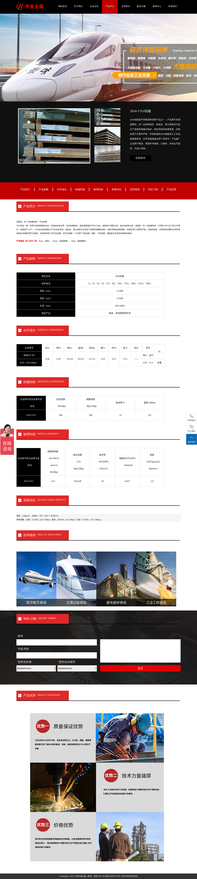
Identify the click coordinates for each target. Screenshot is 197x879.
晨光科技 (134, 876)
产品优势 (171, 189)
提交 (140, 668)
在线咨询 (140, 158)
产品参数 (43, 189)
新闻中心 (157, 6)
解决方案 (141, 6)
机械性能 (80, 189)
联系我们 (172, 6)
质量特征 (116, 189)
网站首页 (62, 6)
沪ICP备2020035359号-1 (112, 876)
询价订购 (153, 189)
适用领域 (135, 189)
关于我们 (78, 6)
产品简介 (25, 189)
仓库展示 (125, 6)
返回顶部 (191, 439)
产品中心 (109, 6)
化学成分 (62, 189)
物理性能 (98, 189)
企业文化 (94, 6)
